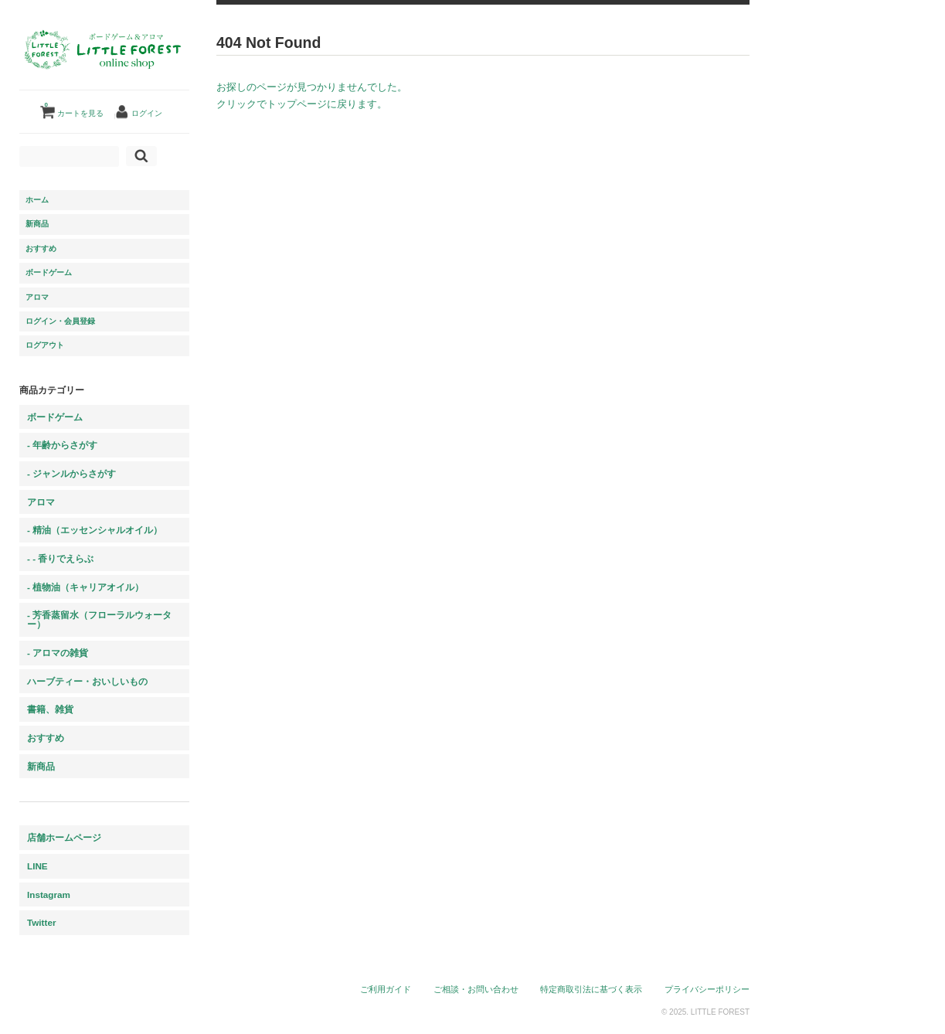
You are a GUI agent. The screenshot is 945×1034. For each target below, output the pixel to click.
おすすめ (40, 248)
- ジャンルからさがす (71, 473)
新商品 (37, 223)
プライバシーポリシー (707, 989)
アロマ (37, 297)
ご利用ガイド (385, 989)
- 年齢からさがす (62, 445)
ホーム (37, 200)
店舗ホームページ (64, 837)
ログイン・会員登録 (60, 321)
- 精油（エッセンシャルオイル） (94, 530)
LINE (37, 866)
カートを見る (74, 107)
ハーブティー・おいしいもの (87, 681)
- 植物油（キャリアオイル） (85, 587)
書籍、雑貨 (50, 709)
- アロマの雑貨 (57, 653)
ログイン (146, 113)
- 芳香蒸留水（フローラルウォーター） (99, 619)
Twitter (41, 922)
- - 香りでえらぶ (60, 558)
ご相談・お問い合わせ (475, 989)
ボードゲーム (48, 272)
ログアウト (44, 345)
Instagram (48, 894)
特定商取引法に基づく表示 (591, 989)
